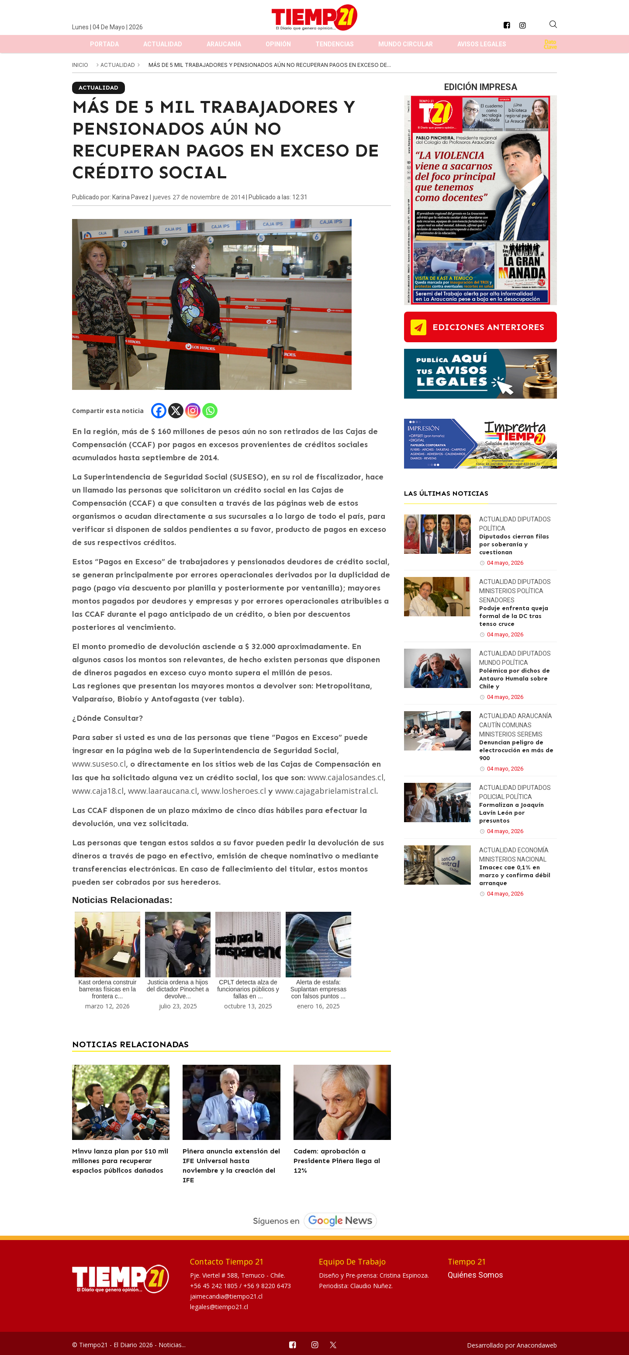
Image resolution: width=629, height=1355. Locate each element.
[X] (175, 410)
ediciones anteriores (488, 327)
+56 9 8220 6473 (267, 1286)
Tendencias (334, 44)
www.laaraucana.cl (162, 790)
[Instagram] (192, 410)
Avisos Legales (481, 44)
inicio (80, 65)
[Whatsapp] (210, 410)
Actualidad (162, 44)
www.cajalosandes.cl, (347, 777)
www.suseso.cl (99, 763)
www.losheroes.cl (233, 790)
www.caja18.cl (98, 790)
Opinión (278, 44)
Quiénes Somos (475, 1274)
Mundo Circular (405, 44)
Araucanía (224, 44)
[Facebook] (158, 410)
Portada (104, 44)
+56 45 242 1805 (214, 1286)
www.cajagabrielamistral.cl (325, 790)
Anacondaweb (537, 1345)
